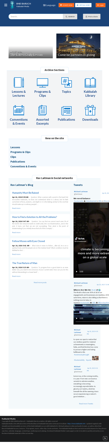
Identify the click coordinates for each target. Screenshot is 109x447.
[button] (105, 438)
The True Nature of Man (24, 263)
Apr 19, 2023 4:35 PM (92, 332)
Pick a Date (91, 16)
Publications (66, 112)
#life (100, 201)
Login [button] (100, 5)
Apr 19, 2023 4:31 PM (92, 369)
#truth (93, 290)
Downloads (90, 112)
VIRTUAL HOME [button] (83, 5)
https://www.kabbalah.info (76, 423)
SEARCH (70, 16)
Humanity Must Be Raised (25, 192)
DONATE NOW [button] (66, 5)
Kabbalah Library (90, 86)
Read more (16, 208)
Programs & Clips (42, 86)
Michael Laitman (87, 192)
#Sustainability (79, 360)
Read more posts (40, 282)
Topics (66, 84)
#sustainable (78, 201)
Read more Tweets (86, 403)
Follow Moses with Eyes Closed (28, 241)
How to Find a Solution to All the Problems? (34, 217)
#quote (88, 360)
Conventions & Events (19, 114)
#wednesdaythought (81, 354)
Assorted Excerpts (42, 114)
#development (91, 201)
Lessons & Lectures (19, 86)
